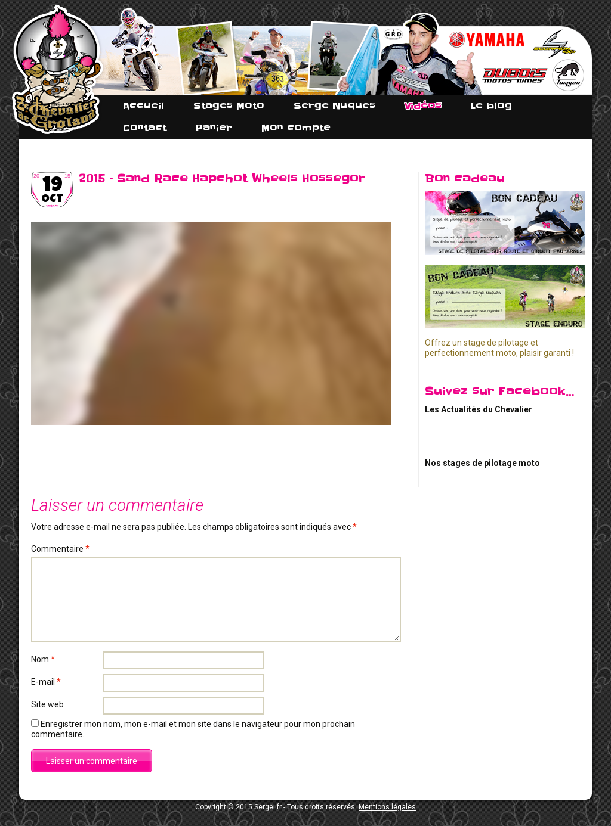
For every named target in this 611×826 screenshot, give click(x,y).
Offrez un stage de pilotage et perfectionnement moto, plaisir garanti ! (499, 348)
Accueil (143, 106)
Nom (43, 659)
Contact (144, 128)
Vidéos (423, 106)
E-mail (46, 682)
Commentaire (60, 549)
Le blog (491, 106)
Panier (214, 128)
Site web (47, 704)
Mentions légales (387, 807)
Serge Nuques (334, 106)
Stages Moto (228, 106)
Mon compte (296, 128)
